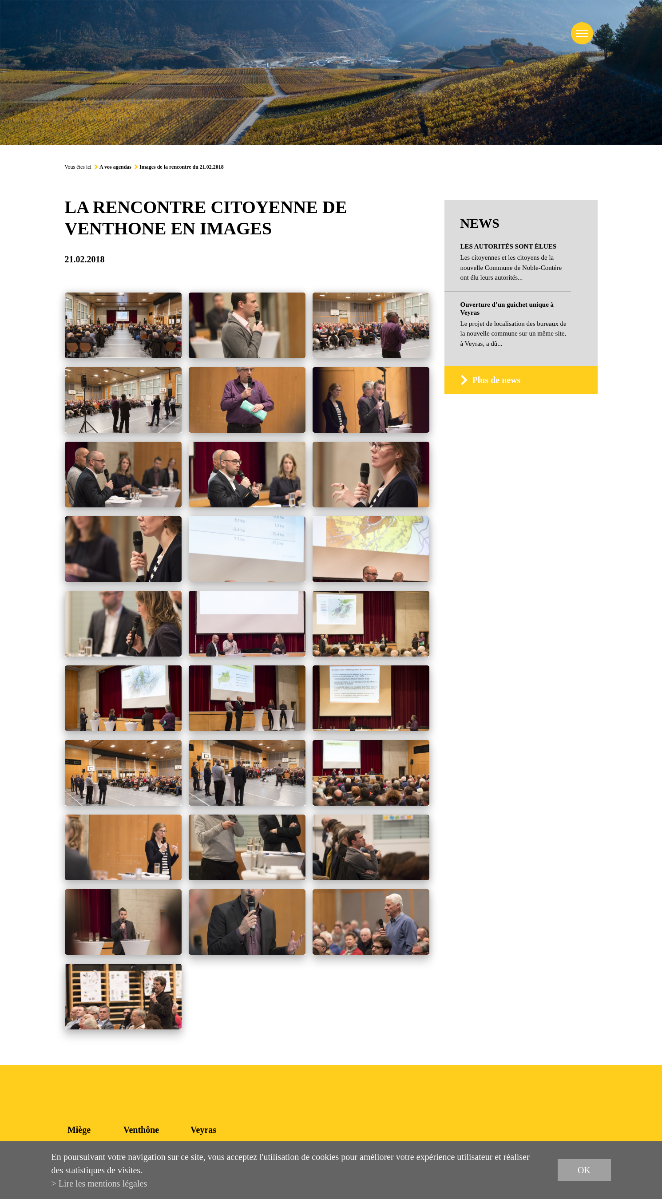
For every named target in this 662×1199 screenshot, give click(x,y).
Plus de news (496, 380)
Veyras (203, 1130)
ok (584, 1170)
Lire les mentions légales (103, 1183)
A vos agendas (115, 167)
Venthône (141, 1130)
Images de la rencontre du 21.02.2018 (181, 167)
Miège (79, 1130)
